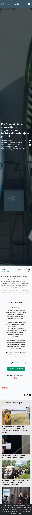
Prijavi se (16, 378)
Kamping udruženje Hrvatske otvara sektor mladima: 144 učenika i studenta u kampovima (15, 482)
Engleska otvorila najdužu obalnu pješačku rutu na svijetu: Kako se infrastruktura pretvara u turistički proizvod (15, 430)
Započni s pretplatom (16, 369)
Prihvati (20, 513)
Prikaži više (13, 513)
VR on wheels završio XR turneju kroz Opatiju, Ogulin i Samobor (14, 457)
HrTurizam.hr (6, 271)
